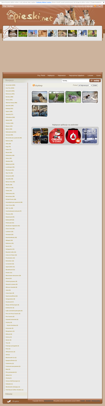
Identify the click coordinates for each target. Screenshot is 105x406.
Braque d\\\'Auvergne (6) (12, 304)
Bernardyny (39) (10, 196)
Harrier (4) (8, 340)
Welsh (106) (9, 129)
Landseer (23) (9, 231)
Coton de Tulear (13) (11, 255)
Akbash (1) (9, 375)
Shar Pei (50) (9, 173)
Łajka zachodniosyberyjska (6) (14, 310)
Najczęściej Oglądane (76, 75)
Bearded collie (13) (11, 252)
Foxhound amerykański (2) (13, 366)
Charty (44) (9, 190)
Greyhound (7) (10, 302)
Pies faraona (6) (10, 316)
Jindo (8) (8, 290)
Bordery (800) (9, 96)
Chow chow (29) (10, 228)
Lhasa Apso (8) (10, 293)
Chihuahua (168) (10, 117)
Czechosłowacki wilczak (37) (13, 211)
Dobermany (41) (10, 193)
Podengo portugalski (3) (12, 345)
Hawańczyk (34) (10, 217)
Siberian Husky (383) (11, 102)
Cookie (83, 401)
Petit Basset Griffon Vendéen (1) (14, 389)
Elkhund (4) (9, 334)
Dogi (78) (8, 146)
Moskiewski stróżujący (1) (13, 386)
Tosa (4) (8, 343)
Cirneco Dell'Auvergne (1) (13, 381)
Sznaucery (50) (10, 176)
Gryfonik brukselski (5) (12, 319)
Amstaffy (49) (9, 178)
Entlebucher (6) (10, 307)
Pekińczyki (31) (10, 222)
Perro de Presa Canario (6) (13, 313)
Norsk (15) (8, 246)
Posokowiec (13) (10, 258)
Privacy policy (96, 401)
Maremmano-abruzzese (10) (13, 275)
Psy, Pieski (41, 75)
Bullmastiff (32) (10, 219)
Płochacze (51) (10, 170)
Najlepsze (51, 75)
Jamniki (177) (9, 114)
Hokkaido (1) (9, 384)
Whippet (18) (9, 240)
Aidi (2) (8, 354)
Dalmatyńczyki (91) (11, 132)
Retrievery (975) (10, 93)
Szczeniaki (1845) (10, 85)
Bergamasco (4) (10, 331)
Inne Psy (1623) (10, 88)
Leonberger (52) (10, 167)
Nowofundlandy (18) (11, 237)
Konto (98, 75)
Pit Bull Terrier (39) (11, 199)
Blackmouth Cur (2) (11, 357)
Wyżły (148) (9, 120)
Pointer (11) (9, 272)
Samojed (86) (9, 135)
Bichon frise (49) (10, 181)
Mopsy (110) (9, 126)
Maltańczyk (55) (10, 164)
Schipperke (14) (10, 249)
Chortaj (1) (9, 378)
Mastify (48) (9, 184)
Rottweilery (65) (10, 155)
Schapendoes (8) (10, 299)
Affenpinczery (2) (10, 351)
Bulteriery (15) (10, 243)
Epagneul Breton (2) (11, 360)
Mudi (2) (8, 369)
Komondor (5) (9, 328)
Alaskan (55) (9, 161)
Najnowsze (62, 75)
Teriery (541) (9, 99)
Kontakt (88, 401)
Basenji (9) (9, 278)
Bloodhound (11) (10, 269)
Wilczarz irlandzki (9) (11, 287)
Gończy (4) (9, 337)
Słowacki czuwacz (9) (11, 284)
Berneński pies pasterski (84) (14, 137)
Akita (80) (8, 143)
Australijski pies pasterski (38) (14, 202)
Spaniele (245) (10, 105)
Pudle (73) (8, 149)
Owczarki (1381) (10, 91)
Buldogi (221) (9, 108)
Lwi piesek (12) (10, 263)
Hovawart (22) (9, 234)
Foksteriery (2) (10, 363)
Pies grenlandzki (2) (11, 372)
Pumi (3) (8, 348)
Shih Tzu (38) (9, 208)
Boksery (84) (9, 140)
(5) (9, 322)
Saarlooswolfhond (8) (12, 296)
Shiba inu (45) (9, 187)
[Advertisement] (52, 56)
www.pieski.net (48, 401)
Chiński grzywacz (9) (11, 281)
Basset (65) (9, 152)
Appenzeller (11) (10, 266)
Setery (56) (9, 158)
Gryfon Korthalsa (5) (12, 325)
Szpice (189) (9, 111)
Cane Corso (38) (10, 205)
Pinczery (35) (9, 214)
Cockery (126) (9, 123)
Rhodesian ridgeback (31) (13, 225)
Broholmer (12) (10, 260)
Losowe (90, 75)
